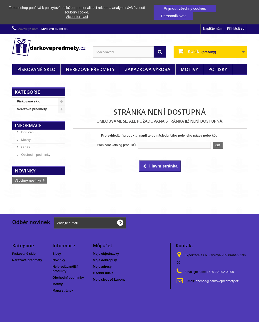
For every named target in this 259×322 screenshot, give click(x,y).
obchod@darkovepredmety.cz (217, 281)
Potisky (217, 69)
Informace (28, 125)
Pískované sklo (36, 69)
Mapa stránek (62, 290)
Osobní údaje (103, 273)
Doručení (27, 132)
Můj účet (102, 245)
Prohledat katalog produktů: (117, 145)
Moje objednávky (106, 253)
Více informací (77, 17)
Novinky (25, 171)
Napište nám (212, 28)
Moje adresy (102, 266)
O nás (25, 147)
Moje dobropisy (105, 260)
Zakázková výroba (147, 69)
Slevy (56, 253)
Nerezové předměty (90, 69)
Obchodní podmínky (35, 155)
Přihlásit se (235, 28)
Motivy (189, 69)
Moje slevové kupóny (109, 279)
